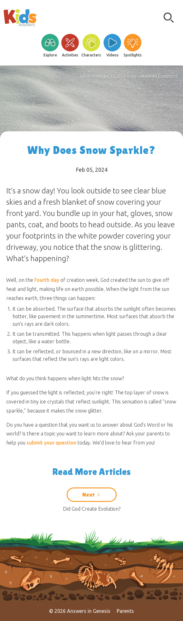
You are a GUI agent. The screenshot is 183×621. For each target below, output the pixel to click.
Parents (125, 611)
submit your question (51, 442)
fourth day (46, 280)
